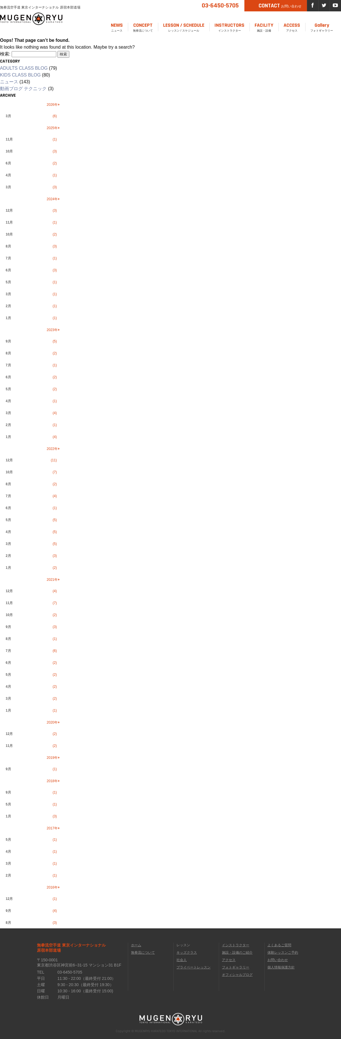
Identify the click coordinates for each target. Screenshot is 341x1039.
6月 (8, 163)
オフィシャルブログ (237, 975)
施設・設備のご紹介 (237, 953)
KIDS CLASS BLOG (20, 75)
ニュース (117, 27)
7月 (8, 258)
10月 (9, 151)
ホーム (136, 945)
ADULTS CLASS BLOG (24, 68)
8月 (8, 246)
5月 (8, 282)
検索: (5, 53)
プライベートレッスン (193, 967)
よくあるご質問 (279, 945)
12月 (9, 210)
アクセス (292, 27)
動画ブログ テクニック (23, 88)
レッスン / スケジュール (183, 27)
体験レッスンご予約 (282, 953)
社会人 (181, 960)
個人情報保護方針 (281, 967)
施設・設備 (264, 27)
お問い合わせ (277, 960)
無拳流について (143, 27)
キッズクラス (186, 953)
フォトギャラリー (321, 27)
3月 (8, 116)
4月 (8, 175)
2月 (8, 306)
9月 (8, 341)
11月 (9, 139)
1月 (8, 318)
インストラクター (229, 27)
